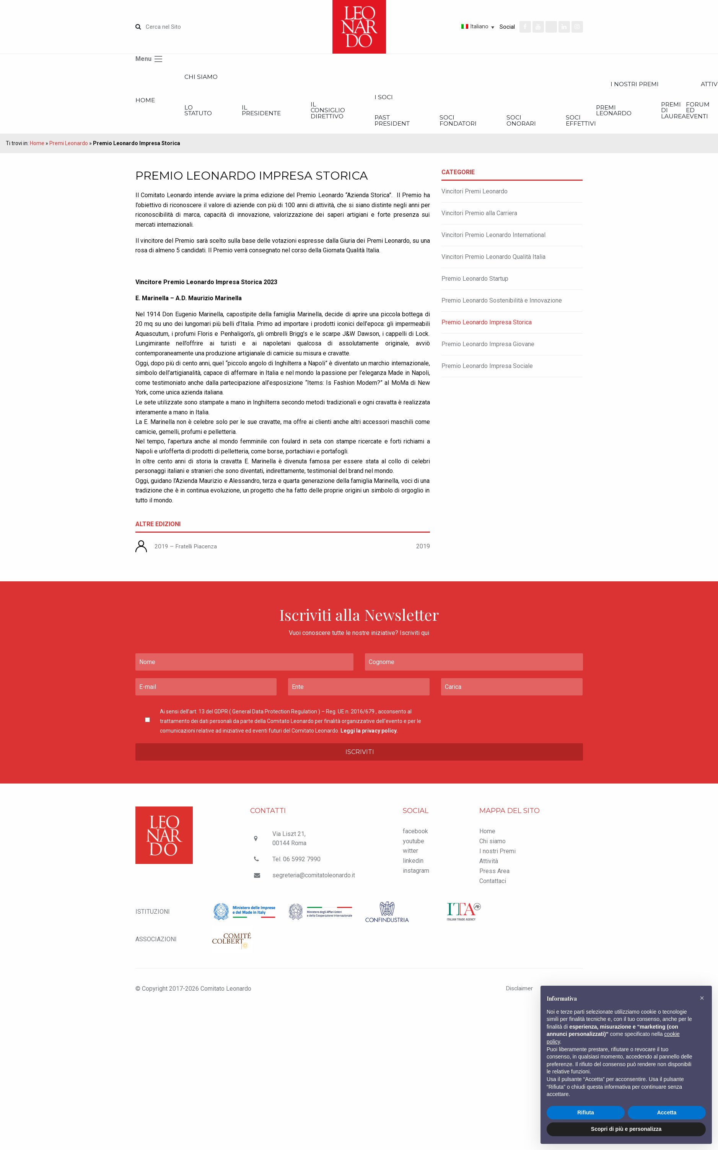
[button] (702, 998)
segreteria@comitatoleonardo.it (314, 878)
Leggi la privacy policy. (369, 734)
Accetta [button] (667, 1112)
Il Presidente (283, 112)
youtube (413, 844)
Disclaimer (516, 991)
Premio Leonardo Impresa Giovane (487, 347)
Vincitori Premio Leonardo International (493, 238)
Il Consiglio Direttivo (360, 112)
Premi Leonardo (68, 147)
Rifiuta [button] (585, 1112)
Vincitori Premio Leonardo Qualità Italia (493, 260)
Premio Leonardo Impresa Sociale (487, 369)
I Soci (425, 98)
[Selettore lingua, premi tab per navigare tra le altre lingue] (450, 26)
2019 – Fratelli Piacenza (187, 549)
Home (145, 101)
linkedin (413, 863)
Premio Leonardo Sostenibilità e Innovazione (501, 304)
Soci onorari (584, 123)
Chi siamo (211, 77)
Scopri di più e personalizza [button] (626, 1129)
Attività (488, 864)
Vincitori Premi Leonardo (474, 194)
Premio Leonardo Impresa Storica (486, 325)
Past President (435, 123)
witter (410, 854)
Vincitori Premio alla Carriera (479, 216)
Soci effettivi (654, 123)
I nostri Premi (497, 854)
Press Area (494, 874)
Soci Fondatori (511, 123)
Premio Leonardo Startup (474, 282)
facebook (415, 834)
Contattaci (492, 884)
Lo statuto (209, 112)
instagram (416, 873)
